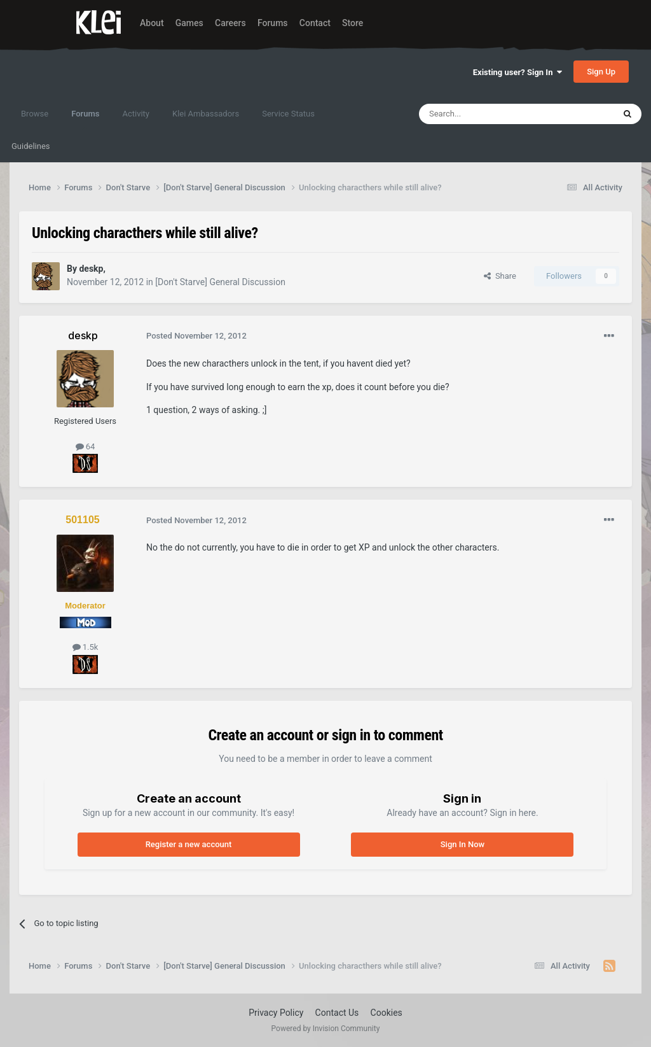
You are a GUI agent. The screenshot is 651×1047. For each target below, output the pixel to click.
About (152, 23)
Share (500, 276)
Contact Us (337, 1013)
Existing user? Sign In (517, 72)
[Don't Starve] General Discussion (220, 282)
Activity (135, 113)
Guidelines (30, 146)
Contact (315, 23)
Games (189, 23)
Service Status (288, 113)
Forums (272, 23)
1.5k (85, 647)
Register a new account (189, 844)
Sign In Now (462, 844)
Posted (196, 336)
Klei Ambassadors (205, 113)
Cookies (386, 1013)
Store (352, 23)
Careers (230, 23)
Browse (34, 113)
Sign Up (601, 71)
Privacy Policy (276, 1013)
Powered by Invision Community (325, 1028)
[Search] (486, 114)
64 (85, 446)
